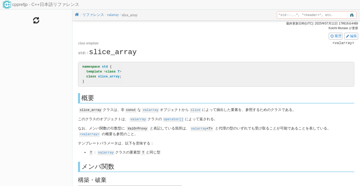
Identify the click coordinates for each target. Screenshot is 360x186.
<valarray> (89, 133)
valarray (150, 110)
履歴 (336, 36)
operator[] (173, 119)
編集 (351, 36)
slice (195, 110)
